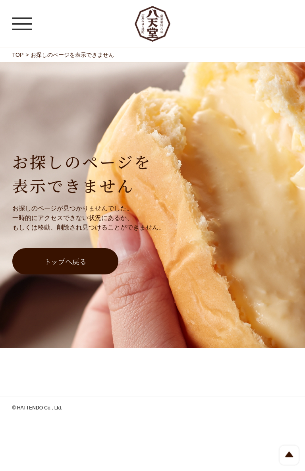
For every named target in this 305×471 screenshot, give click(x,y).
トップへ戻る (65, 261)
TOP (18, 55)
